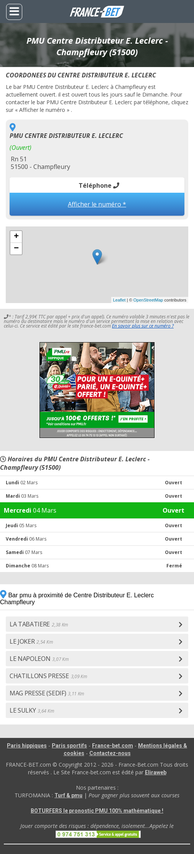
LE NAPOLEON (39, 658)
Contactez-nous (110, 753)
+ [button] (16, 237)
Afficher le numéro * (97, 204)
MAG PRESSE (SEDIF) (47, 693)
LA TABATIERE (39, 624)
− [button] (16, 248)
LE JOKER (31, 641)
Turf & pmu (68, 795)
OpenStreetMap (148, 300)
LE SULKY (32, 710)
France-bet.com (112, 746)
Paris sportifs (69, 746)
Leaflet (119, 300)
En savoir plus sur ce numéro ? (143, 326)
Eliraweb (155, 772)
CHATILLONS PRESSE (48, 676)
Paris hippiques (27, 746)
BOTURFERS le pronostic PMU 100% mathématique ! (97, 811)
